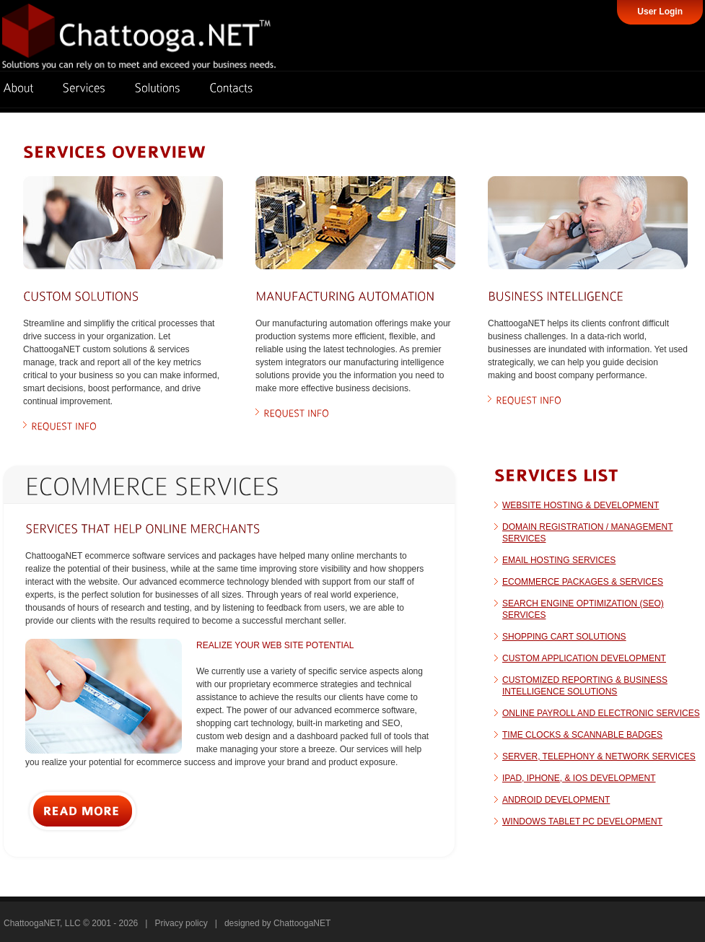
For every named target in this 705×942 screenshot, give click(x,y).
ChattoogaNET (301, 923)
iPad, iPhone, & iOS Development (579, 778)
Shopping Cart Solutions (564, 637)
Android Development (556, 800)
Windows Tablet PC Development (582, 821)
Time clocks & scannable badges (582, 735)
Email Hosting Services (559, 560)
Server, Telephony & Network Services (599, 756)
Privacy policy (180, 923)
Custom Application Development (584, 658)
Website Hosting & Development (580, 505)
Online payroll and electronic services (601, 713)
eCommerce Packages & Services (582, 582)
